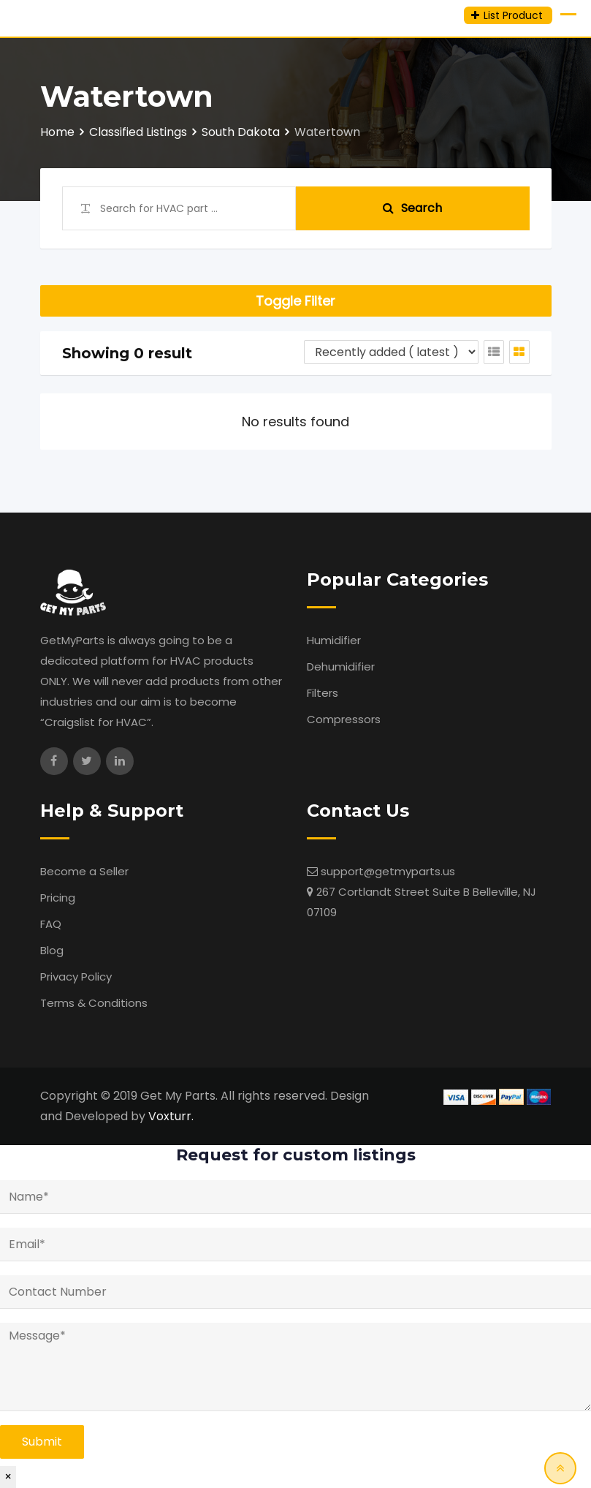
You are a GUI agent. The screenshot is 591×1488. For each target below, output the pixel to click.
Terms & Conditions (94, 1003)
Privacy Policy (76, 976)
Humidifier (334, 640)
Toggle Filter (295, 301)
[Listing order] (391, 352)
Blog (52, 950)
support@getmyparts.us (388, 871)
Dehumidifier (341, 666)
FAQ (50, 924)
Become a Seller (84, 871)
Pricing (57, 897)
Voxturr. (171, 1116)
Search (412, 208)
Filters (322, 692)
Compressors (344, 719)
